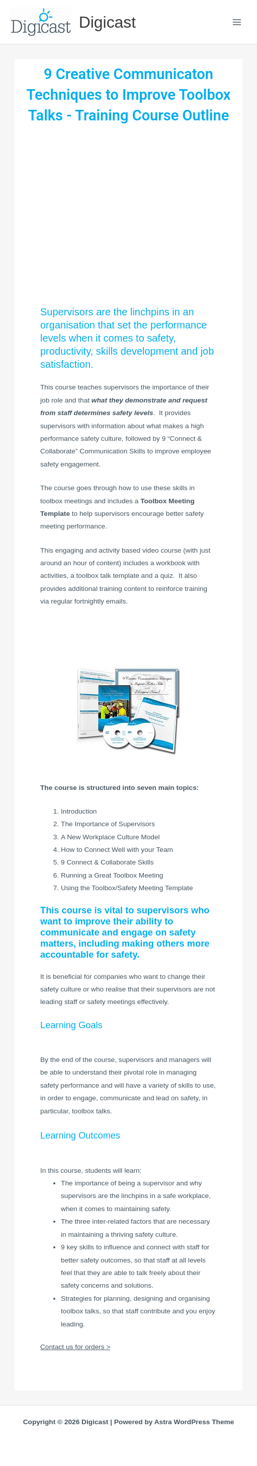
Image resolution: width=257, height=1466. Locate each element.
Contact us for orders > (75, 1347)
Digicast (107, 22)
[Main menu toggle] (237, 22)
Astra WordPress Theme (194, 1422)
